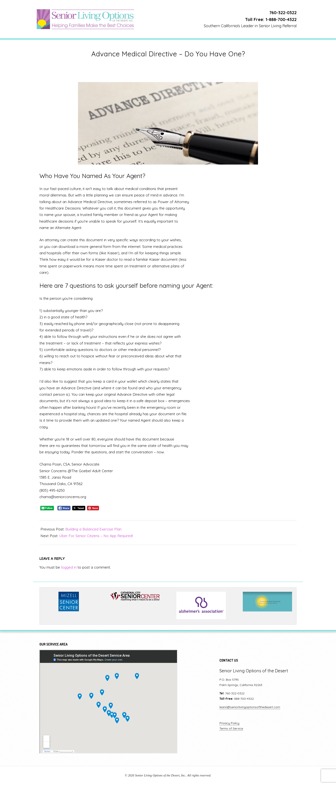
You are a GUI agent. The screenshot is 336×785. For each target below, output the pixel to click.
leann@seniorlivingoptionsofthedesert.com (249, 707)
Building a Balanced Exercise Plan (93, 529)
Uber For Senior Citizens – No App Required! (96, 535)
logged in (68, 567)
